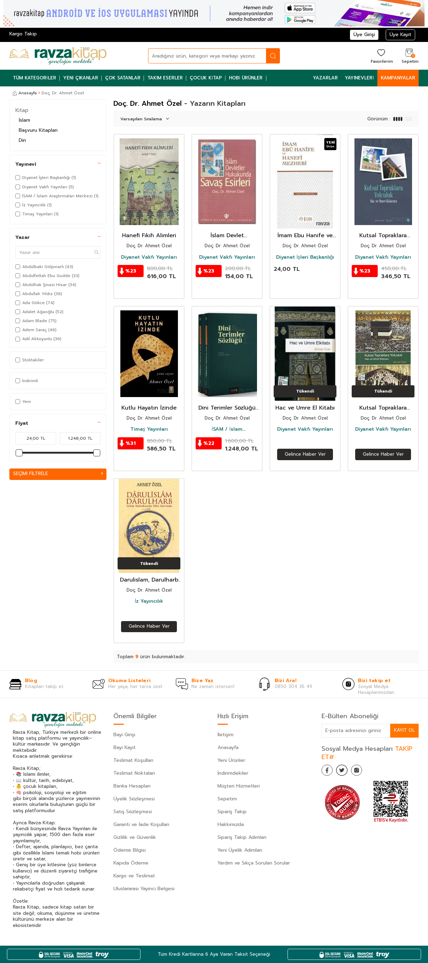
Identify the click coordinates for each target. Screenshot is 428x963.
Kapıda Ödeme (130, 863)
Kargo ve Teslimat (134, 875)
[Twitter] (346, 772)
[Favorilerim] (381, 55)
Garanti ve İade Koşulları (141, 824)
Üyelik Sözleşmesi (134, 798)
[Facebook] (328, 772)
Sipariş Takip (232, 811)
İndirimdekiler (232, 773)
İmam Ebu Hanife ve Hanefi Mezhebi (305, 235)
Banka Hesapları (132, 786)
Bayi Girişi (124, 734)
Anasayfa (25, 93)
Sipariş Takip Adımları (241, 837)
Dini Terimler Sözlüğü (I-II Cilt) (227, 408)
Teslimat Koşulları (133, 760)
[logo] (57, 55)
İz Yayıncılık (149, 601)
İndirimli (26, 381)
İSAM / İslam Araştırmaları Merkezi (227, 429)
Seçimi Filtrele (58, 474)
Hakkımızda (230, 824)
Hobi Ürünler (246, 78)
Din (22, 140)
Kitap (21, 110)
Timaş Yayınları (149, 429)
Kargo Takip (23, 33)
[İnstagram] (363, 772)
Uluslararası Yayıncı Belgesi (143, 888)
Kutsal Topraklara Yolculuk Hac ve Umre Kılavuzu (383, 235)
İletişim (225, 734)
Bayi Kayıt (124, 747)
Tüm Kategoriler (34, 78)
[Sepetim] (409, 55)
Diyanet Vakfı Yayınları (149, 257)
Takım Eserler (165, 78)
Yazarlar (325, 78)
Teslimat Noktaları (134, 773)
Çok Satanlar (122, 78)
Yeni (23, 401)
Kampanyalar (398, 78)
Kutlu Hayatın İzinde (149, 408)
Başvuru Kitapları (38, 130)
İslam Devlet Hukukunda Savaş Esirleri (227, 235)
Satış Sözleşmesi (132, 811)
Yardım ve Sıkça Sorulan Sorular (253, 863)
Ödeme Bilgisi (129, 850)
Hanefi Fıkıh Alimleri (149, 235)
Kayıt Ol (404, 730)
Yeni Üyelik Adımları (239, 850)
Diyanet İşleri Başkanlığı (305, 257)
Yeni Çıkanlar (81, 78)
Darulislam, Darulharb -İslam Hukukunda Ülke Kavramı (149, 580)
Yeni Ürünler (231, 760)
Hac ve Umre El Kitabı (305, 408)
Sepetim (227, 798)
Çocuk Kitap (206, 78)
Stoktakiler (29, 360)
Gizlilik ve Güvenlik (134, 837)
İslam (24, 120)
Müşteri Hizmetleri (238, 786)
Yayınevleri (359, 78)
